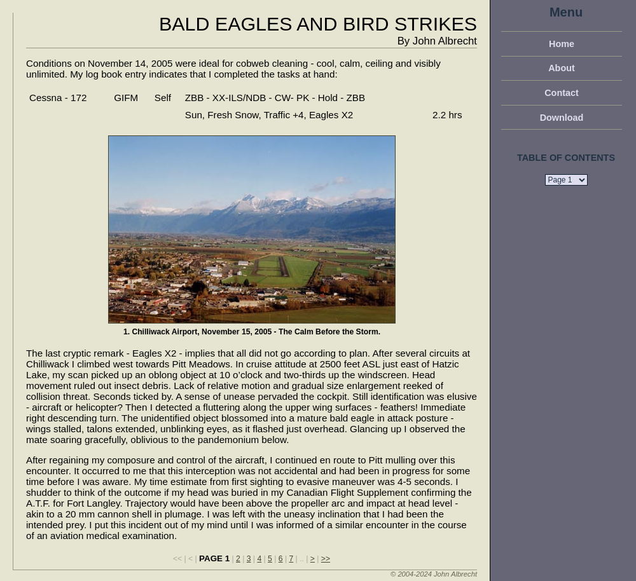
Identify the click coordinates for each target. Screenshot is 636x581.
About (561, 68)
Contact (561, 93)
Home (561, 44)
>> (325, 558)
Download (562, 118)
